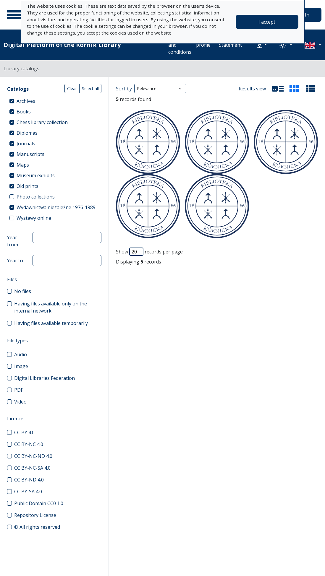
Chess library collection (42, 122)
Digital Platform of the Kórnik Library (62, 45)
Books (24, 111)
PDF (18, 390)
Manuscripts (30, 154)
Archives (26, 101)
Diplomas (27, 133)
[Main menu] (14, 14)
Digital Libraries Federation (44, 378)
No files (22, 291)
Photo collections (36, 196)
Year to (15, 260)
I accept (266, 22)
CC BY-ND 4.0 (29, 479)
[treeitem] (54, 101)
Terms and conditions (179, 45)
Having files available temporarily (51, 323)
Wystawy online (34, 218)
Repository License (35, 515)
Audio (20, 354)
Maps (23, 165)
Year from (12, 241)
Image (21, 366)
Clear (72, 88)
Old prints (27, 186)
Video (20, 401)
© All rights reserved (37, 527)
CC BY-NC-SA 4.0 (32, 468)
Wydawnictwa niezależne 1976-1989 (56, 207)
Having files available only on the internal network (50, 307)
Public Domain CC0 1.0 (38, 503)
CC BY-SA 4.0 (28, 491)
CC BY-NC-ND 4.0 (33, 456)
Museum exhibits (36, 175)
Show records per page (149, 252)
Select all (90, 88)
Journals (26, 143)
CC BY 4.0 (24, 432)
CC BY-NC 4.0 (28, 444)
